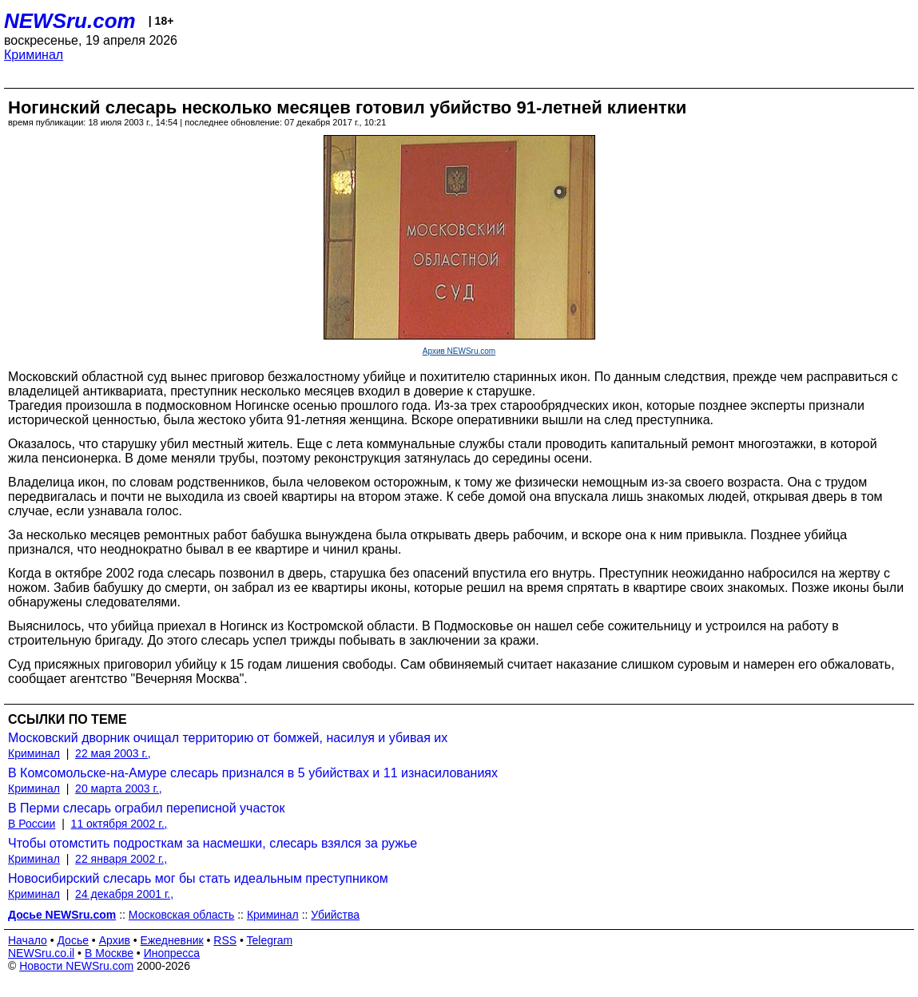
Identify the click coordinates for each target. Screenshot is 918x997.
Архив (114, 940)
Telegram (270, 940)
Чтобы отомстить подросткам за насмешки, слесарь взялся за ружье (212, 843)
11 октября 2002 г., (119, 823)
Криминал (33, 55)
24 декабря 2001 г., (124, 894)
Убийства (335, 914)
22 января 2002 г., (121, 858)
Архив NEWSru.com (459, 351)
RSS (224, 940)
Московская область (181, 914)
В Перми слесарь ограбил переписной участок (146, 808)
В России (31, 823)
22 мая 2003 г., (113, 753)
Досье (73, 940)
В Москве (109, 953)
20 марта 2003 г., (118, 788)
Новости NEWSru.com (76, 965)
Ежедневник (172, 940)
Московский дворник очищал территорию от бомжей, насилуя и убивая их (227, 738)
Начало (27, 940)
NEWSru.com (70, 21)
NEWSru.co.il (41, 953)
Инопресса (172, 953)
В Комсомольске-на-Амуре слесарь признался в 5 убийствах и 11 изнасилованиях (253, 773)
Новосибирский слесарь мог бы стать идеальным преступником (198, 878)
